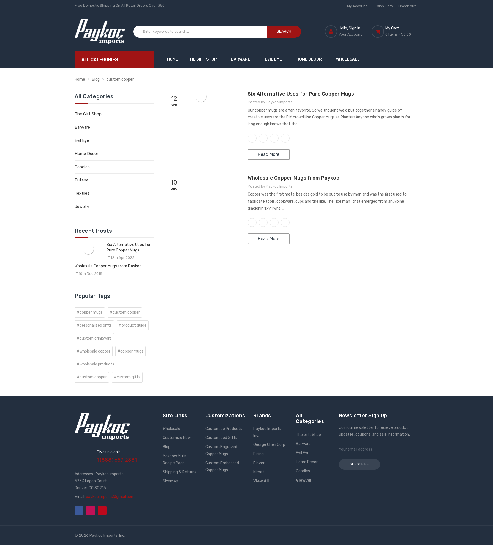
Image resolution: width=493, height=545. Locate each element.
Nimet (258, 472)
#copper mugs (90, 312)
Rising (258, 454)
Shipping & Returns (180, 472)
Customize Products (223, 428)
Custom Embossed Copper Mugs (222, 466)
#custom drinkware (94, 338)
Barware (243, 59)
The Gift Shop (204, 59)
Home (172, 59)
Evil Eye (276, 59)
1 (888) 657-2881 (117, 460)
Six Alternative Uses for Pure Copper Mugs (301, 94)
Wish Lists (384, 6)
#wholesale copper (93, 351)
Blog (96, 79)
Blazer (259, 463)
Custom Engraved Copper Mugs (221, 450)
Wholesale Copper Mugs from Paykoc (108, 266)
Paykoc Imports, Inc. (267, 432)
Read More (268, 154)
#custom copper (125, 312)
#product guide (132, 325)
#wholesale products (95, 364)
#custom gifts (127, 377)
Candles (82, 166)
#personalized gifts (94, 325)
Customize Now (177, 437)
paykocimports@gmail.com (110, 496)
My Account (359, 6)
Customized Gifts (221, 437)
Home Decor (311, 59)
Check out (407, 6)
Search (284, 31)
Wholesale (348, 59)
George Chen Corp (269, 444)
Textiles (82, 193)
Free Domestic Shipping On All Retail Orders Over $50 (120, 5)
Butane (81, 180)
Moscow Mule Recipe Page (174, 459)
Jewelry (82, 206)
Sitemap (170, 481)
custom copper (120, 79)
